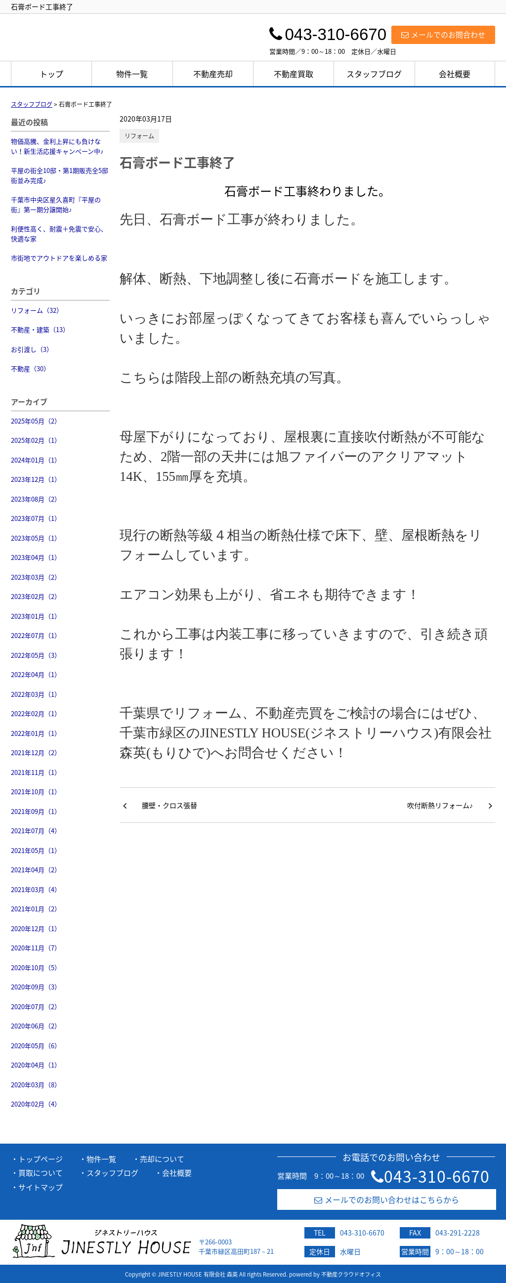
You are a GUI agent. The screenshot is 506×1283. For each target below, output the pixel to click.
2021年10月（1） (36, 791)
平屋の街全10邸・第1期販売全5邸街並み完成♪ (59, 175)
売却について (162, 1159)
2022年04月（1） (36, 674)
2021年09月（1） (36, 811)
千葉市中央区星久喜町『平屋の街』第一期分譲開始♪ (56, 204)
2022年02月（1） (36, 713)
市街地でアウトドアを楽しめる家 (59, 257)
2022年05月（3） (36, 655)
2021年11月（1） (36, 772)
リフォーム (139, 135)
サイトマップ (40, 1187)
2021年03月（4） (36, 889)
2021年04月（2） (36, 869)
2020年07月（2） (36, 1006)
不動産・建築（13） (40, 329)
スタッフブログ (374, 74)
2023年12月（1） (36, 479)
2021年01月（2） (36, 908)
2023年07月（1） (36, 518)
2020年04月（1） (36, 1064)
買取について (40, 1172)
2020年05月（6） (36, 1045)
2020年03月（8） (36, 1084)
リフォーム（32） (37, 310)
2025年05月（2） (36, 421)
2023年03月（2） (36, 577)
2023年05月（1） (36, 538)
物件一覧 (132, 74)
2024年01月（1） (36, 460)
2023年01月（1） (36, 616)
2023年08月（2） (36, 499)
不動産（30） (30, 368)
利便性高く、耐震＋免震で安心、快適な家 (59, 233)
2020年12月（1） (36, 928)
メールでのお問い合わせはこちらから (386, 1199)
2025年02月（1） (36, 440)
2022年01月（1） (36, 733)
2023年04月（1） (36, 557)
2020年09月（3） (36, 986)
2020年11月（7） (36, 947)
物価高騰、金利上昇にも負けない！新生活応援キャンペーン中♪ (57, 146)
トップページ (40, 1159)
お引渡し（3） (32, 349)
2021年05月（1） (36, 850)
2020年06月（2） (36, 1025)
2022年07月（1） (36, 635)
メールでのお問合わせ (443, 34)
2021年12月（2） (36, 752)
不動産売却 (213, 74)
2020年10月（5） (36, 967)
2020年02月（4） (36, 1104)
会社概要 (454, 74)
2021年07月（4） (36, 830)
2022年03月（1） (36, 694)
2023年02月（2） (36, 596)
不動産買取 (293, 74)
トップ (51, 74)
